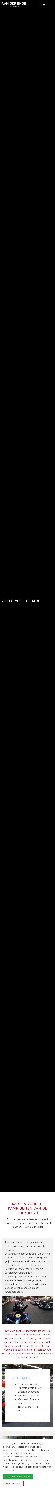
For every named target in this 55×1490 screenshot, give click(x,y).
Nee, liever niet (13, 1483)
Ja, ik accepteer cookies (18, 1476)
